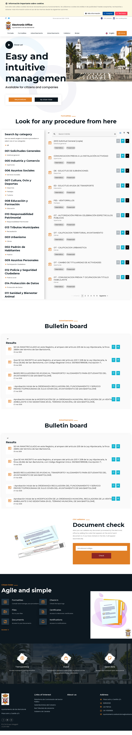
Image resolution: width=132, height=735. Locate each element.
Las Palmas (107, 707)
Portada (10, 33)
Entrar (121, 33)
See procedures (20, 100)
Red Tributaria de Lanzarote (44, 708)
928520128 (107, 703)
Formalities (22, 33)
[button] (93, 78)
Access (4, 630)
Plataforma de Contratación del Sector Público (49, 700)
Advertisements (37, 33)
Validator (67, 33)
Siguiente (103, 295)
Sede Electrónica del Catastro (45, 705)
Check (101, 555)
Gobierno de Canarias (42, 712)
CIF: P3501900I (108, 710)
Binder (77, 33)
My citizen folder (46, 100)
